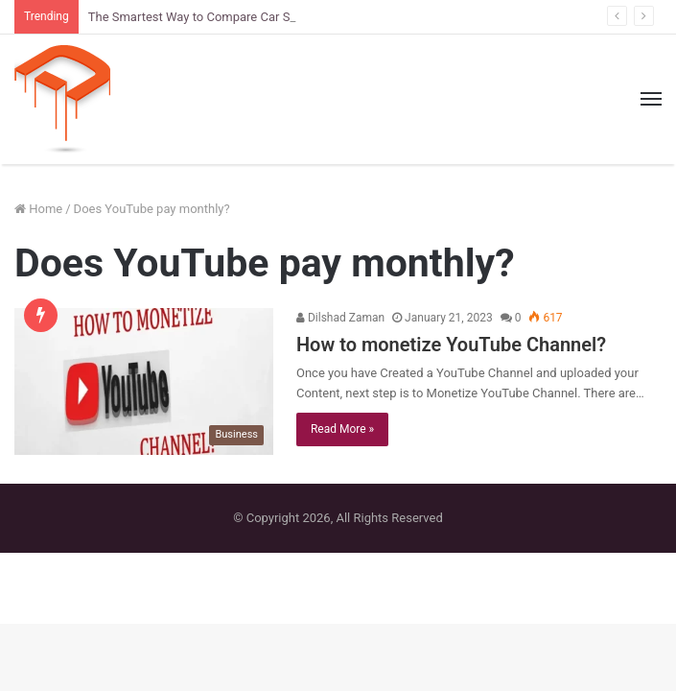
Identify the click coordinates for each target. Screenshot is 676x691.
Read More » (342, 429)
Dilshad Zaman (340, 317)
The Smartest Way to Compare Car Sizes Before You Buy (244, 17)
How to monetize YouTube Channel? (451, 344)
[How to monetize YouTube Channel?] (143, 381)
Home (38, 209)
